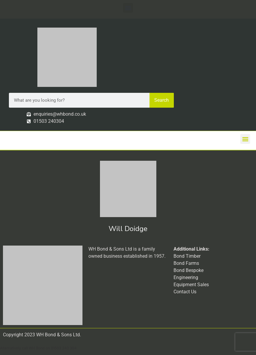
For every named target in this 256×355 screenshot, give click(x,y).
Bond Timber (187, 256)
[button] (128, 8)
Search (161, 100)
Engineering (186, 277)
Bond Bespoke (188, 270)
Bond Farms (186, 263)
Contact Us (185, 291)
